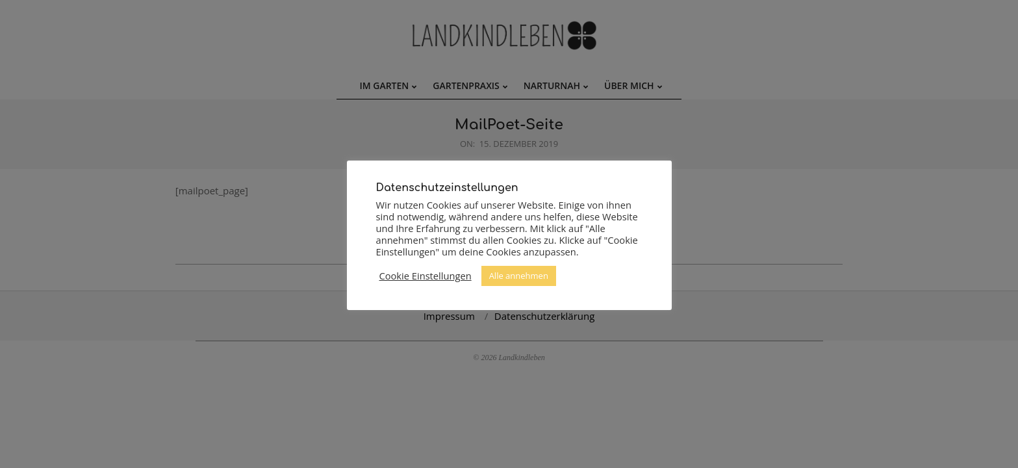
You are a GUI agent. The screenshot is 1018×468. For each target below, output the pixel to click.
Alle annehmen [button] (518, 275)
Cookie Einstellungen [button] (425, 275)
